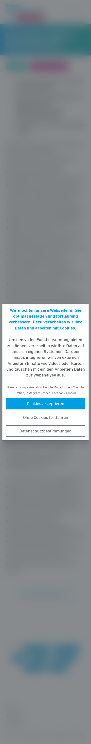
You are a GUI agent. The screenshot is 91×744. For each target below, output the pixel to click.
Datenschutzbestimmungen (45, 431)
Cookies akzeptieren (45, 403)
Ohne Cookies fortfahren (45, 417)
